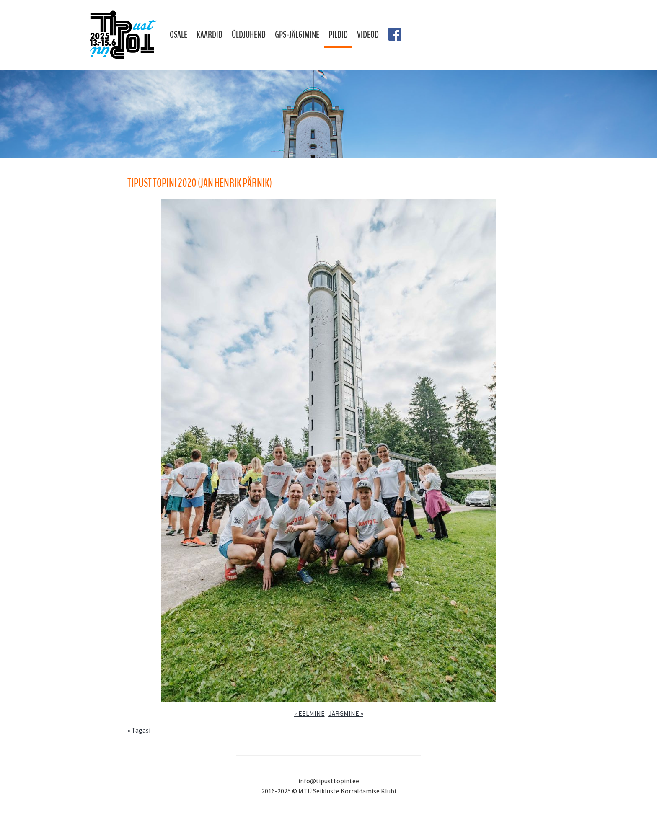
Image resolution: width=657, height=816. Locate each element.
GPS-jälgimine (297, 34)
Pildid (338, 34)
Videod (368, 34)
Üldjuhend (249, 34)
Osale (178, 34)
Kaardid (209, 34)
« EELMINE (309, 713)
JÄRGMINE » (345, 713)
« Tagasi (138, 730)
